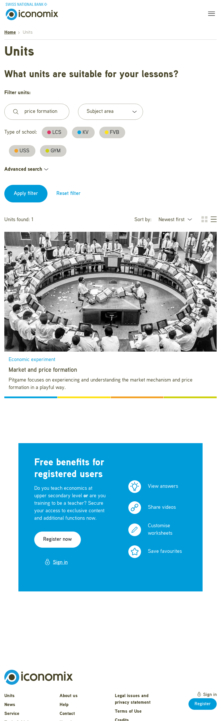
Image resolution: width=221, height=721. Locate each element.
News (9, 705)
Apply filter (26, 193)
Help (64, 705)
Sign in (56, 562)
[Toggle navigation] (209, 14)
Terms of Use (128, 711)
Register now (57, 539)
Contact (67, 713)
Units (9, 696)
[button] (208, 239)
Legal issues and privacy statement (132, 699)
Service (11, 713)
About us (69, 696)
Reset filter (68, 193)
